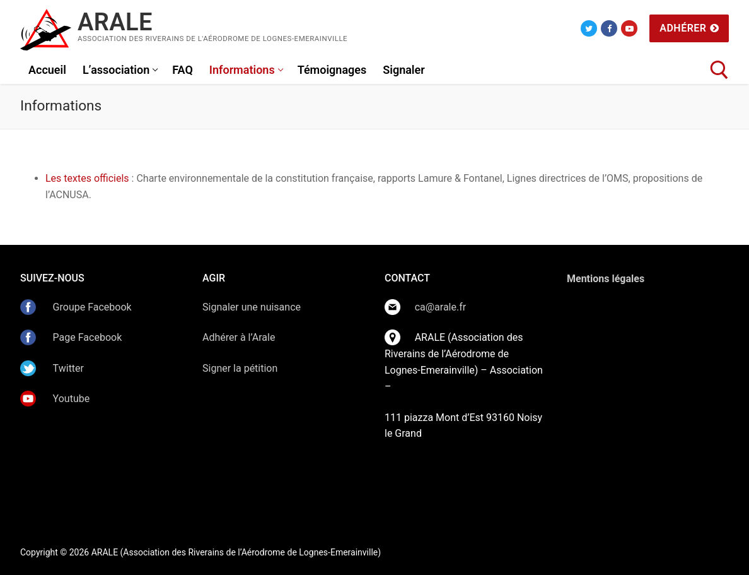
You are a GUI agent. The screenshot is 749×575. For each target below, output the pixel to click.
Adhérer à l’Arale (238, 337)
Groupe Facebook (92, 307)
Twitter (67, 368)
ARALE (115, 22)
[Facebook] (609, 28)
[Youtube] (629, 28)
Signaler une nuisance (251, 307)
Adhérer (689, 28)
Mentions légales (605, 279)
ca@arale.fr (441, 307)
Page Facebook (87, 337)
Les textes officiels (87, 178)
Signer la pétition (239, 368)
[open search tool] (719, 70)
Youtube (71, 399)
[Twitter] (589, 28)
